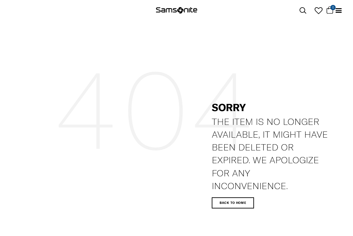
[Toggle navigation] (339, 10)
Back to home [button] (233, 203)
